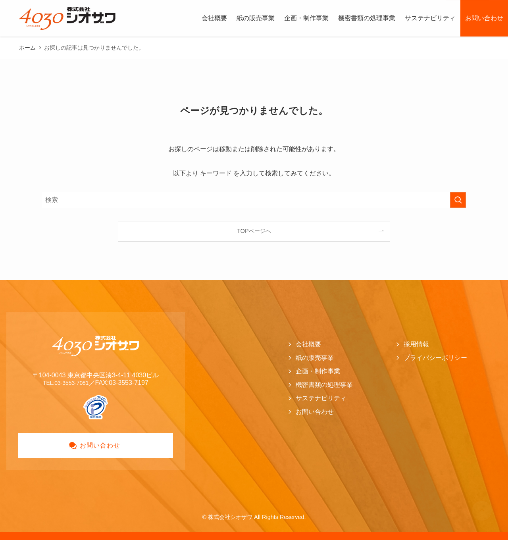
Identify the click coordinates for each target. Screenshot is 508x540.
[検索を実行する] (458, 200)
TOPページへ (254, 231)
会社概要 (308, 344)
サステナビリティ (321, 398)
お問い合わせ (315, 411)
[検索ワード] (254, 200)
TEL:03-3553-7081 (65, 382)
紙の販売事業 (315, 357)
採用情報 (416, 344)
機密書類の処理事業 (324, 384)
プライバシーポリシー (435, 357)
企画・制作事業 (318, 371)
